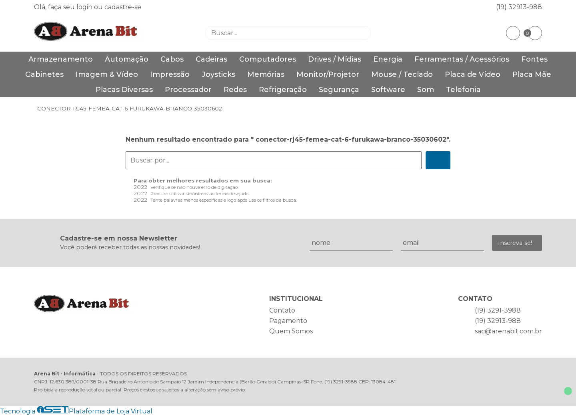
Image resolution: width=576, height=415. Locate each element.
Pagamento (288, 321)
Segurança (339, 89)
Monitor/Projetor (327, 74)
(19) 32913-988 (519, 7)
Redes (235, 89)
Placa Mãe (531, 74)
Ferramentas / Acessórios (461, 59)
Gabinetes (44, 74)
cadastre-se (122, 7)
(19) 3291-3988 (498, 310)
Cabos (172, 59)
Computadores (267, 59)
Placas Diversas (124, 89)
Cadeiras (211, 59)
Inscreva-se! (515, 243)
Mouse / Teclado (402, 74)
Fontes (534, 59)
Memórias (265, 74)
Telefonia (463, 89)
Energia (387, 59)
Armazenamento (60, 59)
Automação (126, 59)
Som (425, 89)
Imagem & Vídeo (107, 74)
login (85, 7)
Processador (188, 89)
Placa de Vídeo (472, 74)
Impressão (170, 74)
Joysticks (218, 74)
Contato (282, 310)
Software (388, 89)
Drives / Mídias (334, 59)
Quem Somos (291, 331)
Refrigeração (283, 89)
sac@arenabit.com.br (508, 331)
